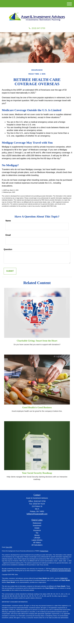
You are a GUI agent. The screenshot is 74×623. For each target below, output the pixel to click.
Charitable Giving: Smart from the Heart (37, 340)
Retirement (37, 523)
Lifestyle (37, 538)
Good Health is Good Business (37, 407)
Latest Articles (37, 540)
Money (37, 535)
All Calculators (36, 545)
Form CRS (9, 547)
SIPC (66, 578)
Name (8, 221)
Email (8, 235)
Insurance (37, 530)
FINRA (62, 578)
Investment (37, 525)
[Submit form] (10, 271)
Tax (37, 533)
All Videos (37, 542)
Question (8, 249)
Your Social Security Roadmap (37, 473)
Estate (37, 528)
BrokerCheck (44, 551)
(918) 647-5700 (37, 28)
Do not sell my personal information (60, 570)
